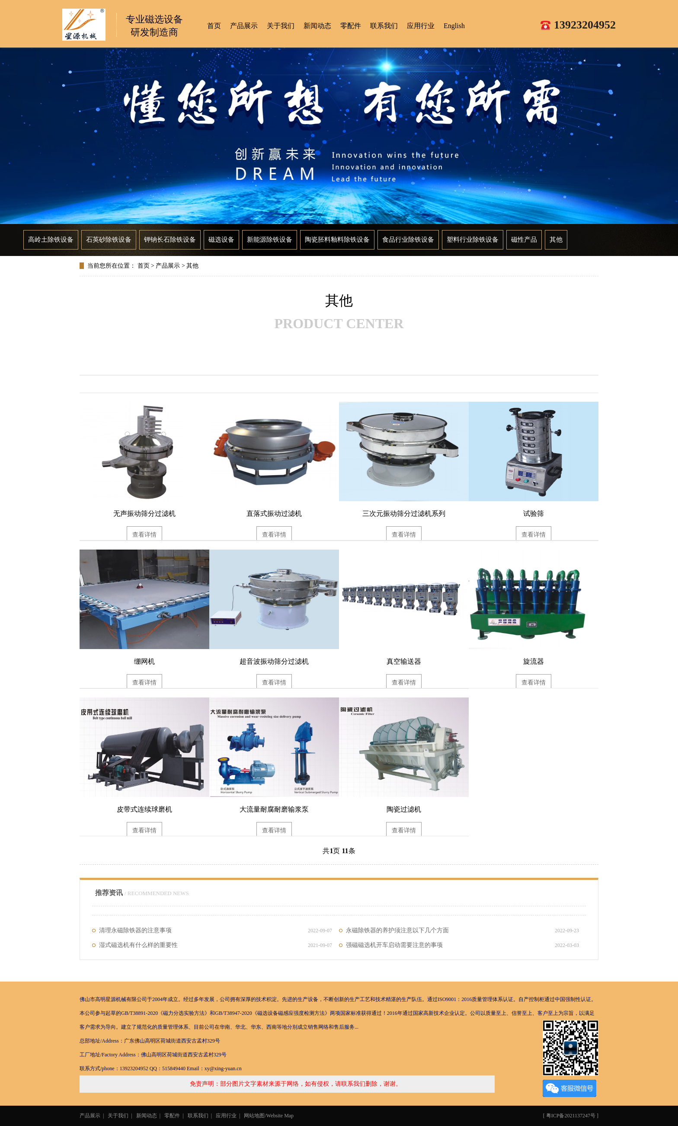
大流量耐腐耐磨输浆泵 (274, 809)
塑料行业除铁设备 (473, 239)
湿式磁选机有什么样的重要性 (215, 945)
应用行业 (421, 25)
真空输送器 (404, 661)
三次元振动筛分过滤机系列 (403, 513)
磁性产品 (524, 239)
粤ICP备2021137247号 (570, 1116)
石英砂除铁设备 (108, 239)
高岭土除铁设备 (51, 239)
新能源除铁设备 (269, 239)
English (454, 25)
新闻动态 (317, 25)
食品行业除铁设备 (408, 239)
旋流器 (533, 661)
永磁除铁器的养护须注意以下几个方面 (462, 930)
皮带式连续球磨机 (144, 809)
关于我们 (280, 25)
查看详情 (144, 534)
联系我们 (384, 25)
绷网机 (144, 661)
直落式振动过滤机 (274, 513)
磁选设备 (221, 239)
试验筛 (533, 513)
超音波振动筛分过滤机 (274, 661)
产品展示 (244, 25)
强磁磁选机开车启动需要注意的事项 (462, 945)
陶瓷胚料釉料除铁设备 (337, 239)
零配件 (350, 25)
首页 (144, 265)
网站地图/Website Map (269, 1116)
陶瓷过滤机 (404, 809)
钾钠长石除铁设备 (170, 239)
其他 (556, 239)
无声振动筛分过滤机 (144, 513)
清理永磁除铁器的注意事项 (215, 930)
